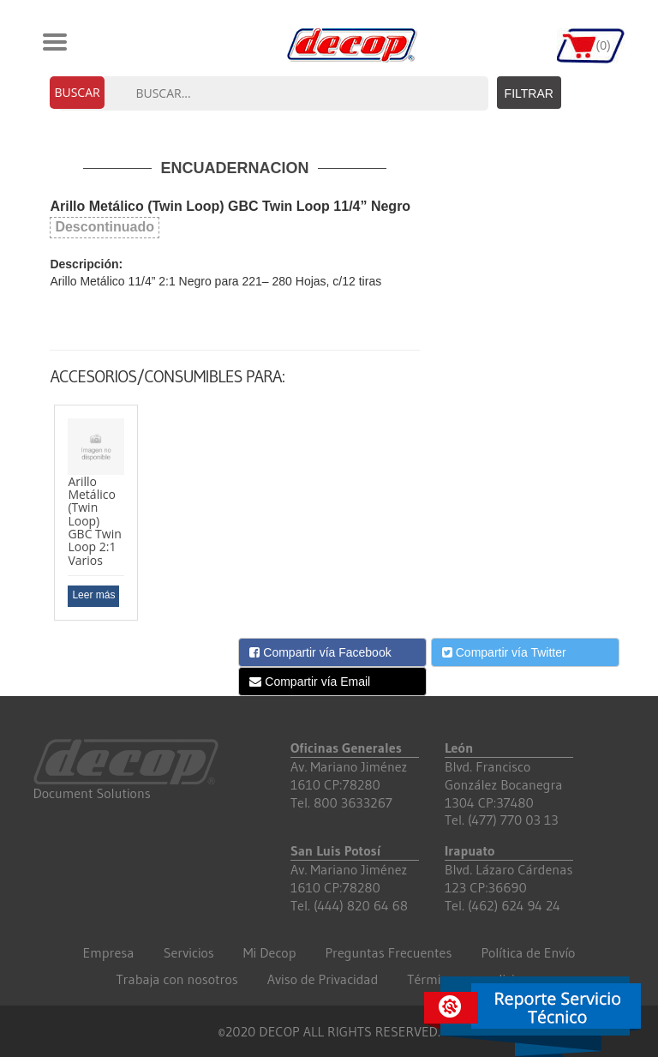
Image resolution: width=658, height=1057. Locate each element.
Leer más (93, 595)
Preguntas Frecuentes (388, 952)
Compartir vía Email (309, 681)
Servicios (189, 952)
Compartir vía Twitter (504, 652)
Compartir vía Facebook (320, 652)
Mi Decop (269, 952)
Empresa (109, 952)
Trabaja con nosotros (176, 979)
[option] (96, 513)
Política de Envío (528, 952)
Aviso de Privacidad (323, 979)
